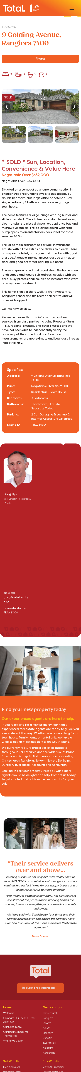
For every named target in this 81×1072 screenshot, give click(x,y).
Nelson (46, 1028)
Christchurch (50, 1013)
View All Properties (53, 1067)
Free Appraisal (11, 1067)
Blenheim (48, 1033)
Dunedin (47, 1038)
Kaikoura (48, 1048)
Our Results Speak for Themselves (15, 1034)
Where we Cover (13, 1041)
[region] (40, 115)
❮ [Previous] (6, 106)
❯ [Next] (74, 106)
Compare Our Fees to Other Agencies (19, 1020)
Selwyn (47, 1023)
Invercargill (49, 1043)
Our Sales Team (12, 1027)
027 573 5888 (9, 593)
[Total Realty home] (21, 8)
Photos (40, 58)
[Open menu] (72, 8)
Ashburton (49, 1053)
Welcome (8, 1013)
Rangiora (48, 1018)
